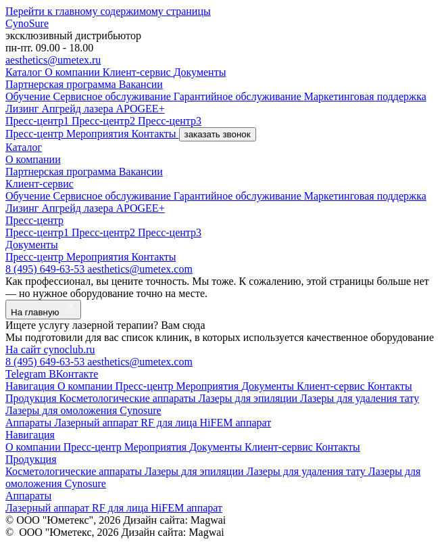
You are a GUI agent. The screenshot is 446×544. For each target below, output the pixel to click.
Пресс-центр (35, 133)
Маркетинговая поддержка (365, 96)
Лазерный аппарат (97, 422)
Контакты (155, 133)
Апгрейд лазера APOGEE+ (102, 108)
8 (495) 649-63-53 (46, 269)
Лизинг (23, 108)
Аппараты (29, 422)
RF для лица (170, 422)
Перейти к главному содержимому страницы (108, 11)
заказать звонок (217, 134)
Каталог (25, 72)
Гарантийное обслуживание (239, 96)
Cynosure (140, 410)
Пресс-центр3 (169, 121)
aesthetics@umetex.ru (53, 60)
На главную (43, 309)
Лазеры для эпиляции (249, 398)
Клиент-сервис (138, 72)
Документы (200, 72)
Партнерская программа (62, 84)
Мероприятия (99, 133)
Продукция (32, 398)
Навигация (31, 386)
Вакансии (141, 84)
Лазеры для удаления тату (359, 398)
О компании (74, 72)
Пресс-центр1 (38, 121)
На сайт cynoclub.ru (50, 349)
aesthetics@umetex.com (140, 269)
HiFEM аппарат (236, 422)
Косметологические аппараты (129, 398)
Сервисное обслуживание (113, 96)
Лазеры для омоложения (62, 410)
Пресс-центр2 (105, 121)
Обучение (29, 96)
